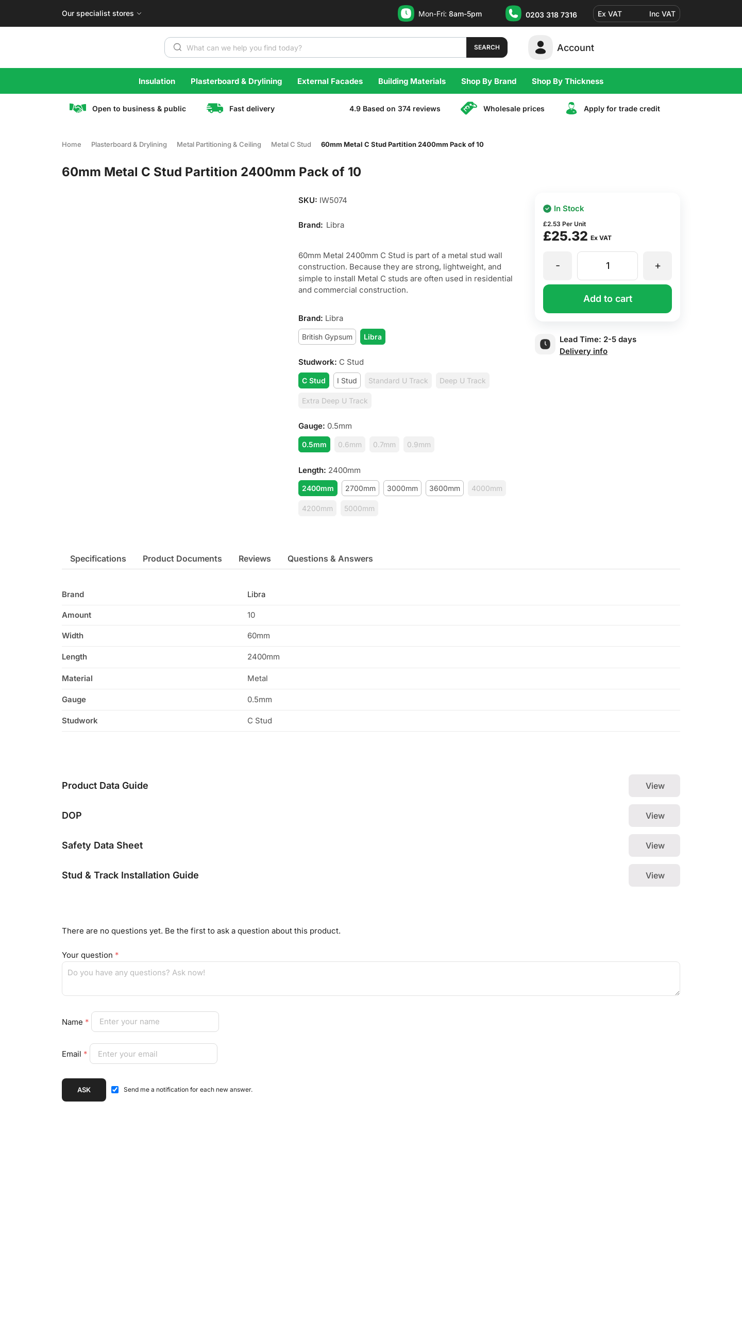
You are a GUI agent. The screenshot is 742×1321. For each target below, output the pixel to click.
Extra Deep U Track (335, 400)
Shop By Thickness (567, 81)
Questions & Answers (330, 558)
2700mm (360, 488)
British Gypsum (327, 336)
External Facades (330, 81)
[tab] (98, 558)
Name (76, 1021)
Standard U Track (398, 380)
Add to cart (607, 298)
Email (76, 1054)
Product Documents (182, 558)
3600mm (444, 488)
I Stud (347, 380)
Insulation (157, 81)
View (655, 786)
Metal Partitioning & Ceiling (219, 144)
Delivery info (584, 351)
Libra (256, 594)
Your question (90, 955)
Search (487, 47)
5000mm (359, 508)
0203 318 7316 (551, 14)
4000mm (486, 488)
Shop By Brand (488, 81)
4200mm (317, 508)
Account (575, 47)
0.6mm (350, 444)
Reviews (255, 558)
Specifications (98, 558)
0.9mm (419, 444)
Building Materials (412, 81)
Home (71, 144)
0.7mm (384, 444)
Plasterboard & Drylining (236, 81)
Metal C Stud (291, 144)
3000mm (402, 488)
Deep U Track (463, 380)
